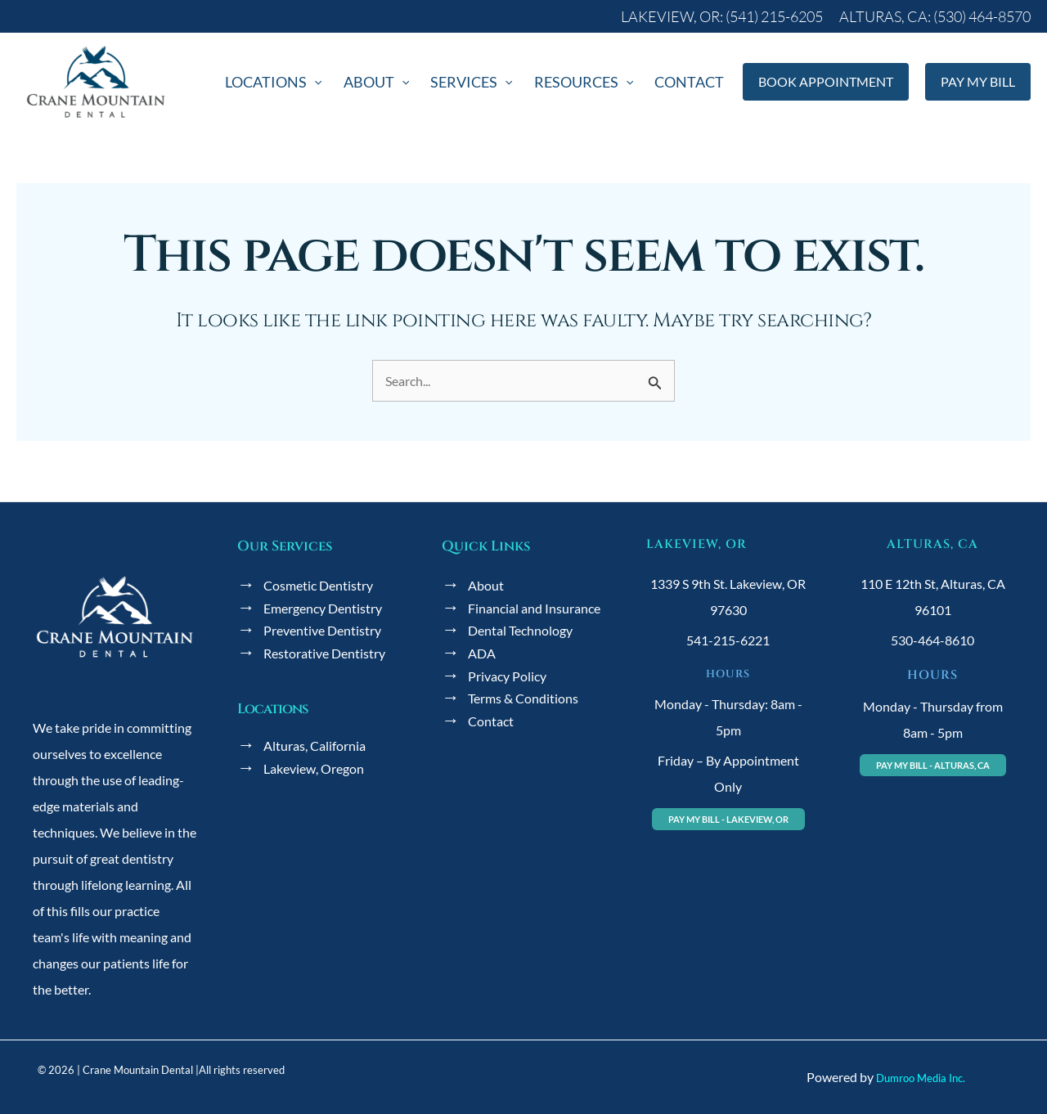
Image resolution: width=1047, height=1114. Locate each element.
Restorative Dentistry (324, 653)
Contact (491, 721)
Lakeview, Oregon (313, 768)
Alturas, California (314, 745)
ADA (482, 653)
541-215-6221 (728, 640)
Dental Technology (520, 631)
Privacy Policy (507, 676)
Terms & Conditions (523, 699)
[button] (726, 16)
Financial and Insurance (534, 608)
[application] (365, 86)
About (486, 586)
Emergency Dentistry (322, 608)
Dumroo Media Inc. (920, 1078)
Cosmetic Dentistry (318, 586)
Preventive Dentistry (322, 631)
